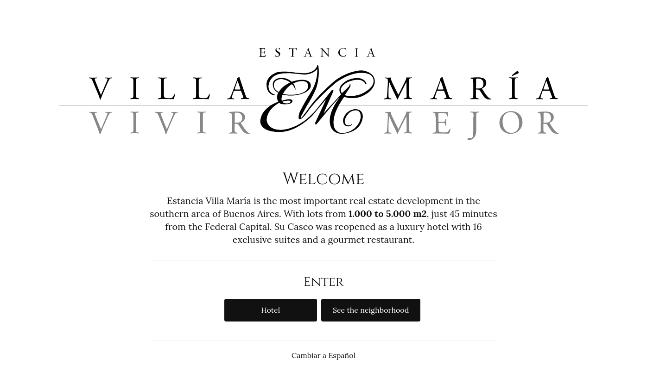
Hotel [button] (270, 310)
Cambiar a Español (323, 355)
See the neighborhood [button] (371, 310)
